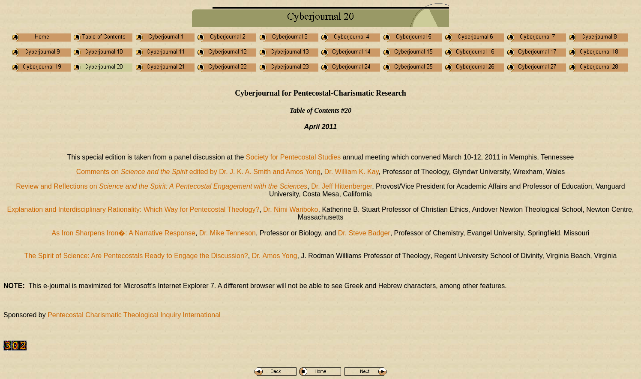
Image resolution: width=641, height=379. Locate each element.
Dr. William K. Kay (351, 171)
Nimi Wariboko (296, 209)
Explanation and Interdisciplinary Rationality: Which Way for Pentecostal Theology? (133, 209)
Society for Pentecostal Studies (293, 157)
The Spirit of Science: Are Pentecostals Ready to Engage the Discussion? (136, 255)
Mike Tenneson (233, 233)
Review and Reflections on (161, 186)
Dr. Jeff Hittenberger (341, 186)
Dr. (268, 209)
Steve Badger (364, 233)
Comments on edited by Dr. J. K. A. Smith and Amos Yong (198, 171)
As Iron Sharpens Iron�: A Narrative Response (123, 233)
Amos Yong (280, 255)
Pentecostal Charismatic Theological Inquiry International (134, 315)
